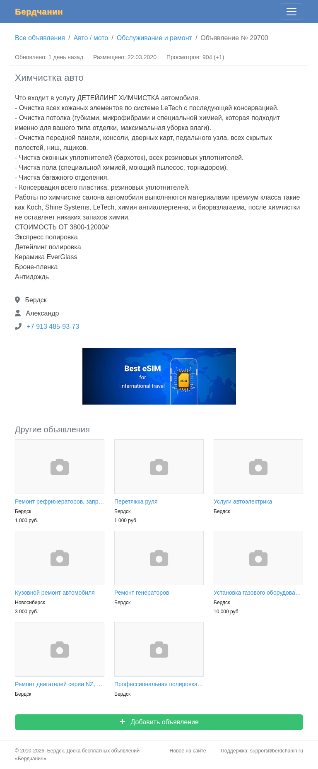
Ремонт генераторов (141, 592)
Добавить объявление (159, 722)
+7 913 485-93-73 (52, 326)
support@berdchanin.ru (276, 751)
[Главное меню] (291, 11)
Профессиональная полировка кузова (159, 684)
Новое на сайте (188, 751)
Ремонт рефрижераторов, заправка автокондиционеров (59, 501)
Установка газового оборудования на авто (258, 592)
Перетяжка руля (136, 501)
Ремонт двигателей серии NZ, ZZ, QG (59, 684)
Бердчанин (39, 11)
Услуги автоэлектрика (243, 501)
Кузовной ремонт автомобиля (55, 592)
